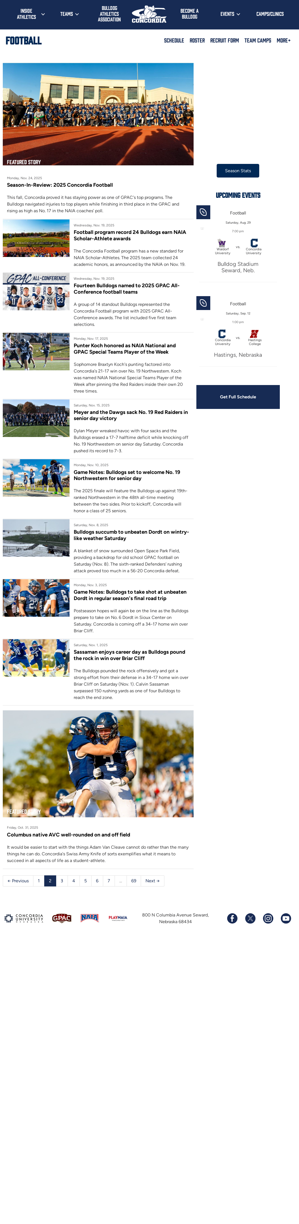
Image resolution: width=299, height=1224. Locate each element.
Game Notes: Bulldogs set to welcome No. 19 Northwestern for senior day (127, 475)
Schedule (174, 40)
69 (133, 880)
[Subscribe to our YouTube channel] (286, 918)
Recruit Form (224, 40)
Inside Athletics (26, 14)
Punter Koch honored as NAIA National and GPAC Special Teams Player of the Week (125, 348)
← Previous (18, 880)
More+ (284, 40)
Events (227, 14)
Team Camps (257, 40)
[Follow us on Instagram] (268, 918)
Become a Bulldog (190, 13)
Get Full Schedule (238, 396)
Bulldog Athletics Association (109, 13)
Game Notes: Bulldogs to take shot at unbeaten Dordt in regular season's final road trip (130, 595)
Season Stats (238, 170)
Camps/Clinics (270, 14)
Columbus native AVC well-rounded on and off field (68, 834)
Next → (152, 880)
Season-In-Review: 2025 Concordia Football (60, 185)
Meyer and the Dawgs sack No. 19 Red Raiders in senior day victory (131, 415)
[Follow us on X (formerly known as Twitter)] (250, 918)
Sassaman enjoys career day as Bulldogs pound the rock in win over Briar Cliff (129, 655)
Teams (66, 14)
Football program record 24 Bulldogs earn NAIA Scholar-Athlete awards (130, 235)
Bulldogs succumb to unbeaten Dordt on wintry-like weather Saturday (131, 535)
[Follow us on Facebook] (232, 918)
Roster (197, 40)
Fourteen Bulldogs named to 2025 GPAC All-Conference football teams (127, 288)
